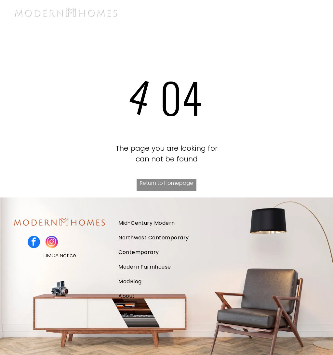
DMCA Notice (60, 255)
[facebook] (34, 243)
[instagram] (52, 243)
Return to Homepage (166, 183)
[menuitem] (198, 223)
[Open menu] (316, 13)
